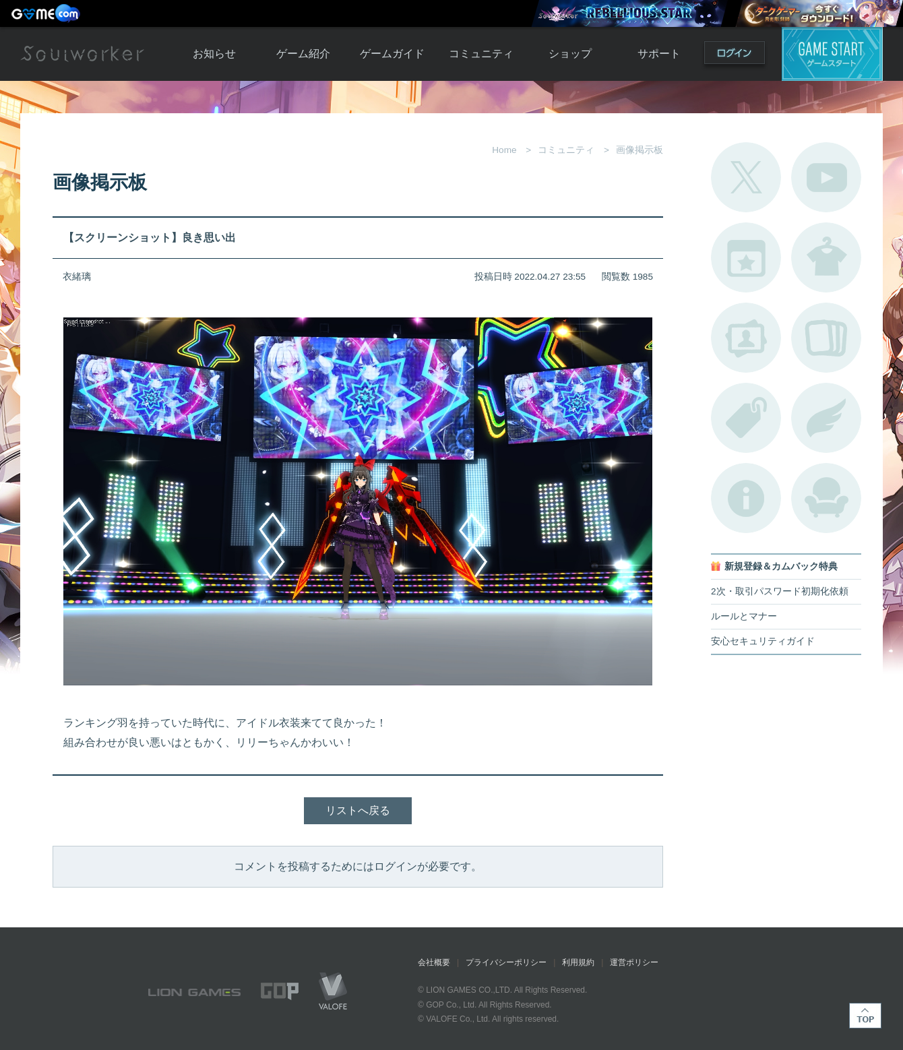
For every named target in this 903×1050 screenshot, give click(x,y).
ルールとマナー (744, 616)
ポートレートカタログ (746, 338)
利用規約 (578, 962)
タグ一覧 (746, 418)
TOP (865, 1015)
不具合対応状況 (746, 498)
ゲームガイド (392, 53)
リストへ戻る (357, 810)
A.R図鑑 (826, 338)
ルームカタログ (826, 498)
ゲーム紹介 (303, 53)
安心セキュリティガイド (763, 641)
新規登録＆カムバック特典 (781, 566)
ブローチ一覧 (826, 418)
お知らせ (214, 53)
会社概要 (434, 962)
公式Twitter (746, 177)
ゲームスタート (832, 54)
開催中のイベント (746, 257)
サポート (659, 53)
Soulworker (82, 54)
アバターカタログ (826, 257)
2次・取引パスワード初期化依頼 (779, 591)
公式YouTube (826, 177)
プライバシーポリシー (506, 962)
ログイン (734, 55)
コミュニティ (481, 53)
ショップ (570, 53)
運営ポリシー (634, 962)
